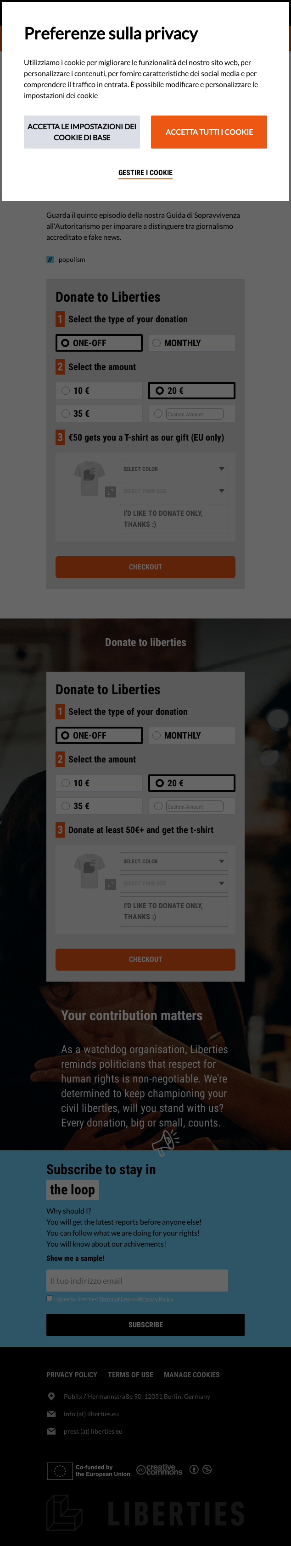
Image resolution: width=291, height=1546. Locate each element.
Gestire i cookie (145, 172)
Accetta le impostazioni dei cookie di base (82, 132)
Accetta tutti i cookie (209, 131)
